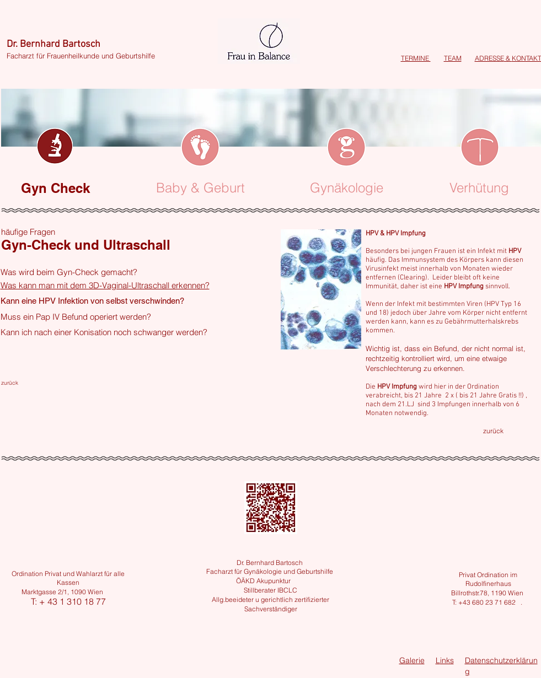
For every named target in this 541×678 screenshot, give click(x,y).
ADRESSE (489, 58)
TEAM (453, 58)
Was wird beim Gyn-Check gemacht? (69, 272)
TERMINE (416, 58)
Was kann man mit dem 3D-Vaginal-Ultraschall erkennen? (105, 285)
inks (447, 660)
